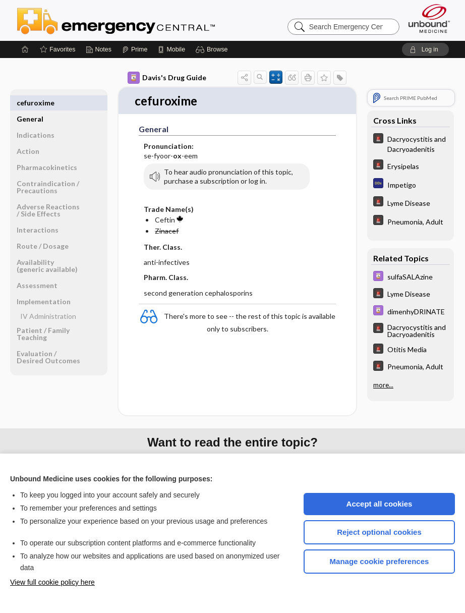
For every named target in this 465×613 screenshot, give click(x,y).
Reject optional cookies (379, 532)
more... (383, 384)
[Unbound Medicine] (429, 18)
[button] (213, 49)
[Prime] (134, 49)
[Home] (25, 49)
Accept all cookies (379, 503)
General (30, 102)
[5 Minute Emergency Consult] (410, 143)
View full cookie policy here (52, 582)
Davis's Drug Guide (167, 78)
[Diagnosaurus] (410, 184)
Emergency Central (142, 20)
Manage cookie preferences (379, 561)
